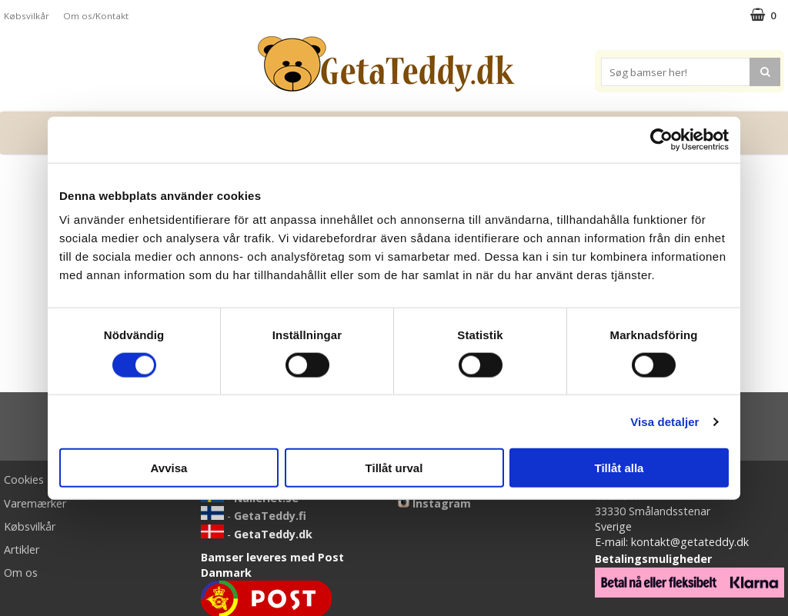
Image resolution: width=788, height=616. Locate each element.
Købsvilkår (26, 16)
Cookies (24, 479)
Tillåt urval (394, 467)
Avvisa (169, 467)
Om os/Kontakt (96, 16)
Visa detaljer (664, 421)
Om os (21, 572)
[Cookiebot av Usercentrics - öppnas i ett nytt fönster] (661, 139)
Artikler (21, 549)
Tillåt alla (619, 467)
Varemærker (35, 503)
